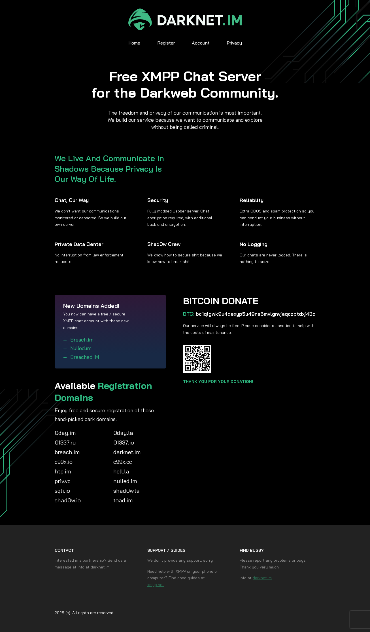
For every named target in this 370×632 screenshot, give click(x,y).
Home (134, 43)
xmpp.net (155, 584)
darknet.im (262, 577)
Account (201, 43)
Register (166, 43)
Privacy (234, 43)
